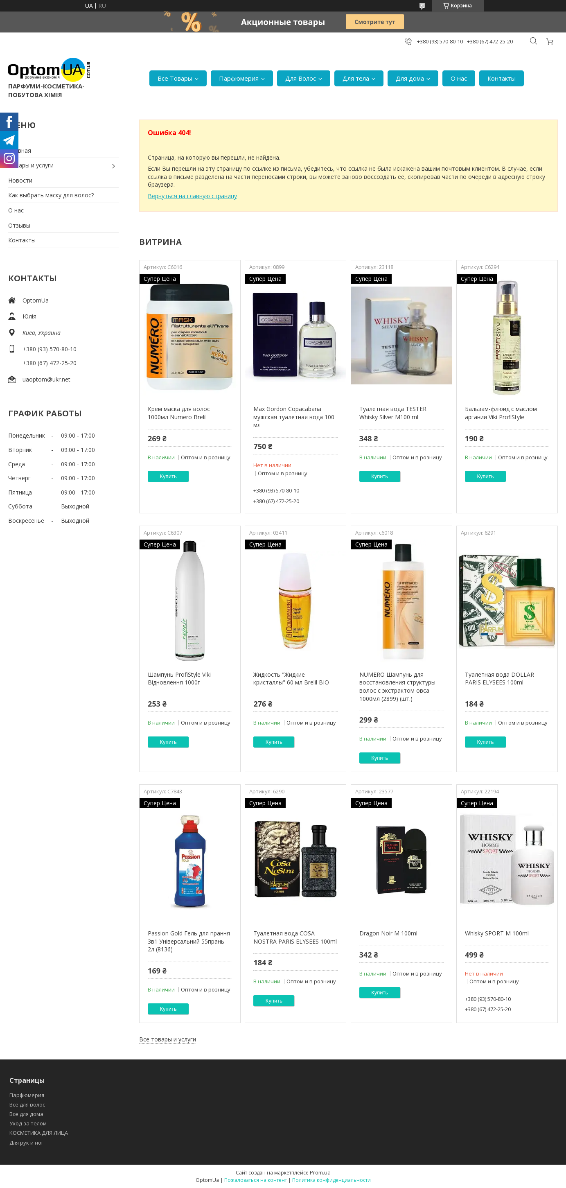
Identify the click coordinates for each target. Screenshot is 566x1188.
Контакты (501, 78)
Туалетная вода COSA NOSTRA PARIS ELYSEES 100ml (295, 937)
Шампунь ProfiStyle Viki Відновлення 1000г (179, 679)
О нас (459, 78)
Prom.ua (320, 1172)
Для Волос (300, 78)
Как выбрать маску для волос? (51, 195)
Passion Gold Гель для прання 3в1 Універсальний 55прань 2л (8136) (189, 941)
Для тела (356, 78)
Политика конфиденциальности (331, 1180)
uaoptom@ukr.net (46, 379)
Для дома (410, 78)
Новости (20, 180)
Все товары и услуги (167, 1039)
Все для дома (26, 1114)
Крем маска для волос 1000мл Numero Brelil (179, 413)
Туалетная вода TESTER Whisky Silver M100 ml (392, 413)
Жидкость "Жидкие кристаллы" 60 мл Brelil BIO (291, 679)
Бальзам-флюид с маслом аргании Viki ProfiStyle (501, 413)
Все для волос (27, 1104)
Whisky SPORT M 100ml (497, 933)
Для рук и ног (26, 1142)
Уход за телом (28, 1123)
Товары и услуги (31, 165)
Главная (19, 150)
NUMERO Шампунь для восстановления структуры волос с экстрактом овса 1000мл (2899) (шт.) (397, 686)
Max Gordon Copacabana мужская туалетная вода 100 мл (293, 417)
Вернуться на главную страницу (192, 196)
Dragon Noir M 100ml (388, 933)
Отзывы (19, 225)
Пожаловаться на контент (255, 1180)
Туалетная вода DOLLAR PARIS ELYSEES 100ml (499, 679)
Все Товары (175, 78)
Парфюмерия (239, 78)
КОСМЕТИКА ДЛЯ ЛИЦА (38, 1132)
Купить (168, 476)
